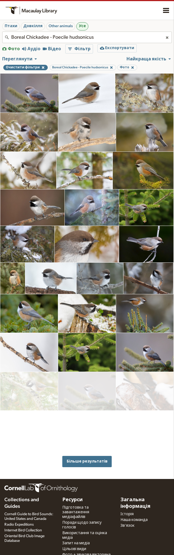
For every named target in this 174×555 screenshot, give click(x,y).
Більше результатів (87, 415)
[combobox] (87, 37)
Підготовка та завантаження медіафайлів (75, 497)
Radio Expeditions (19, 509)
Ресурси (72, 485)
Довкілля (33, 26)
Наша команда (134, 505)
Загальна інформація (135, 488)
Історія (127, 499)
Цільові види (74, 534)
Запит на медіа (76, 528)
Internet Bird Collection (23, 515)
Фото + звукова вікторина (86, 540)
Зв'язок (127, 510)
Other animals (61, 26)
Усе (82, 26)
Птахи (11, 26)
